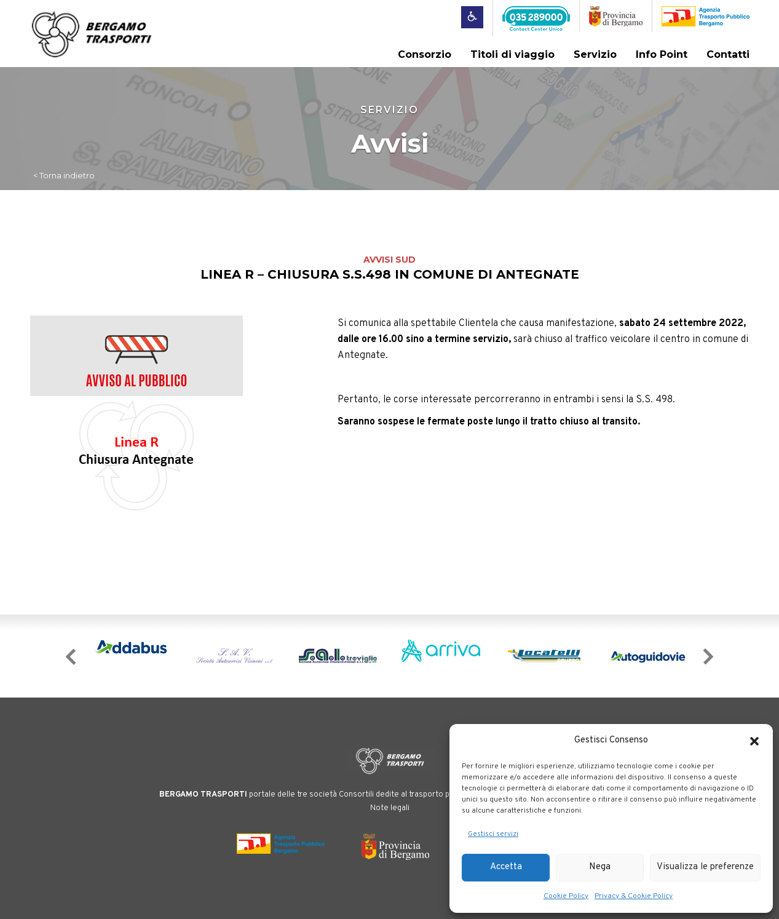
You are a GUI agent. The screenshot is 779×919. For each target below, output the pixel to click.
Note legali (389, 808)
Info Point (661, 54)
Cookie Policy (566, 896)
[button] (754, 741)
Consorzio (424, 54)
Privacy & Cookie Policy (634, 896)
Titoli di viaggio (512, 54)
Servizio (595, 54)
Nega (600, 867)
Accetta (506, 867)
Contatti (727, 54)
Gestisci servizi (493, 834)
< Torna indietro (64, 175)
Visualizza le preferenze (705, 867)
